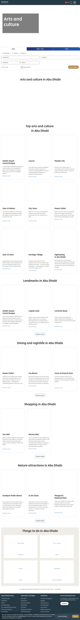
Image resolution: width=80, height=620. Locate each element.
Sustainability (4, 611)
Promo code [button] (4, 67)
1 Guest (15, 53)
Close (75, 616)
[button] (67, 2)
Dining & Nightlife (57, 580)
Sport (56, 554)
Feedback (64, 603)
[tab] (13, 49)
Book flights (24, 598)
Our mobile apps (45, 605)
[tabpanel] (40, 60)
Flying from (6, 57)
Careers (3, 603)
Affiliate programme (45, 609)
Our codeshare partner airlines (8, 607)
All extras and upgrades (46, 598)
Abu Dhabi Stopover (25, 611)
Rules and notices (45, 611)
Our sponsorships (5, 605)
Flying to (44, 57)
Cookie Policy (21, 616)
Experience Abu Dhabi (26, 609)
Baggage (43, 600)
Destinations (24, 600)
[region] (40, 616)
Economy (23, 53)
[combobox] (6, 53)
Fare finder (23, 607)
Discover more (6, 176)
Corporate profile (5, 598)
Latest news (4, 600)
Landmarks (57, 568)
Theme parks (20, 543)
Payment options (45, 603)
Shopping (20, 554)
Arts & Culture (57, 543)
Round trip (5, 53)
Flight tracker (24, 605)
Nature (21, 568)
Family (20, 580)
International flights (25, 603)
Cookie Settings (62, 616)
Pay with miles (26, 67)
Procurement (44, 607)
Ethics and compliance (6, 609)
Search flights (73, 67)
